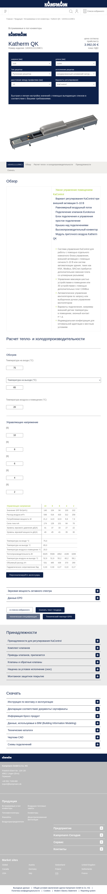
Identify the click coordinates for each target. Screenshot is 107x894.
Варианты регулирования (67, 80)
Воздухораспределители (13, 822)
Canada (5, 869)
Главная (9, 19)
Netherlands (87, 869)
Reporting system (88, 891)
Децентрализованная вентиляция (37, 818)
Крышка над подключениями (72, 225)
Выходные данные (21, 888)
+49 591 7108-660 (10, 781)
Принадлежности (83, 164)
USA (4, 874)
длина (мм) (60, 59)
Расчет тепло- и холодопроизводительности (53, 164)
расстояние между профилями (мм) (27, 80)
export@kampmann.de (11, 784)
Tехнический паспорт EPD (61, 617)
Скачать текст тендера (52, 610)
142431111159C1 (15, 164)
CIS (56, 874)
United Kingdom (88, 865)
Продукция (18, 19)
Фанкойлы (6, 817)
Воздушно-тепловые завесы (37, 807)
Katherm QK (55, 19)
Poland (58, 869)
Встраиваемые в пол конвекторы (36, 19)
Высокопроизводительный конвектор (77, 229)
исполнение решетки (65, 69)
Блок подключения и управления (74, 216)
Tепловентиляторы (10, 813)
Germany (33, 869)
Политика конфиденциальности (25, 891)
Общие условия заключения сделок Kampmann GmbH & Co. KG (61, 888)
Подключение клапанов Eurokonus (75, 212)
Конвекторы (33, 813)
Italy (30, 874)
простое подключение (68, 220)
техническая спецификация (24, 617)
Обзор (28, 164)
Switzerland (60, 865)
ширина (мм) (17, 59)
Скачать (11, 170)
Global (5, 865)
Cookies (46, 891)
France (85, 874)
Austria (32, 865)
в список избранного (20, 610)
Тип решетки (16, 69)
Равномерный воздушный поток (74, 207)
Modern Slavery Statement (65, 891)
